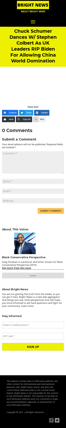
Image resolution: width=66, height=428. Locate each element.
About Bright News (33, 11)
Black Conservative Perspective (24, 257)
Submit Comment (50, 211)
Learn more (27, 306)
